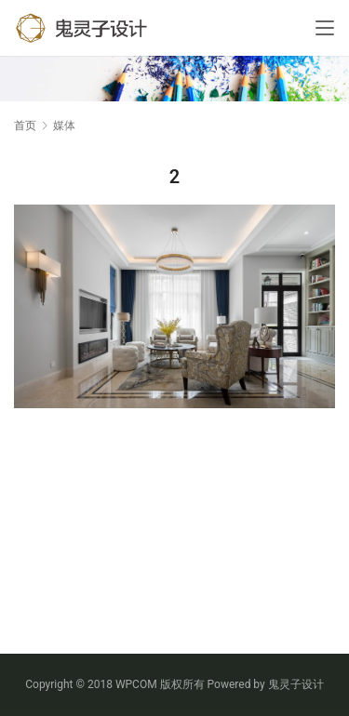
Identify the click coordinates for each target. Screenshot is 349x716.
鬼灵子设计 (296, 684)
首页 (25, 125)
